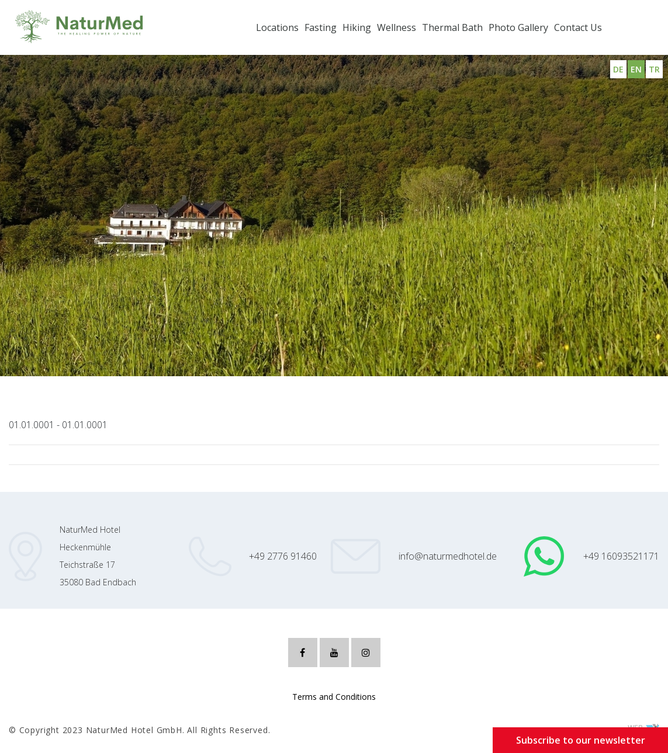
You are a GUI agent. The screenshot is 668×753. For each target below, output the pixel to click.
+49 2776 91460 (283, 556)
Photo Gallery (518, 27)
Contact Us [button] (578, 27)
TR (654, 69)
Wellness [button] (396, 27)
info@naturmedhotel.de (448, 556)
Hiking (356, 27)
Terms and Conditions (334, 696)
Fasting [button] (320, 27)
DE (618, 69)
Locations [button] (277, 27)
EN (636, 69)
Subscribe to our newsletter (580, 740)
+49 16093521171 (621, 556)
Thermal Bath (452, 27)
